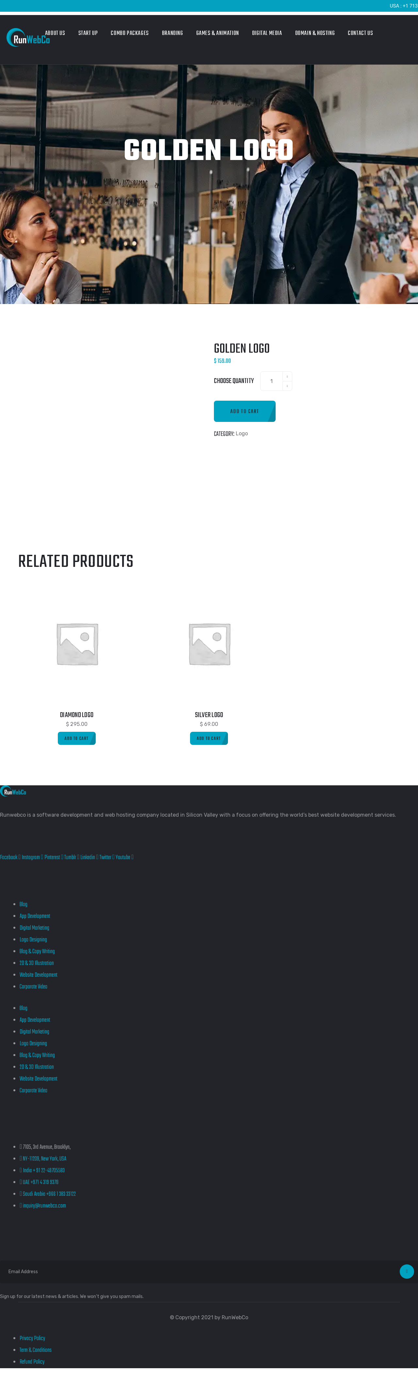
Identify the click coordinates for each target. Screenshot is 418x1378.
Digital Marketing (34, 928)
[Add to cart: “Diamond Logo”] (77, 738)
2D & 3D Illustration (37, 963)
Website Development (38, 975)
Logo (242, 433)
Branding (172, 33)
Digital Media (267, 33)
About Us (55, 33)
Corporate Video (33, 987)
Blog (23, 904)
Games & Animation (217, 33)
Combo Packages (130, 33)
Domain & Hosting (315, 33)
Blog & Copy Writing (37, 951)
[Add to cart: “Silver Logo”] (209, 738)
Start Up (88, 33)
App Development (35, 916)
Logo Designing (33, 940)
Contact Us (360, 33)
